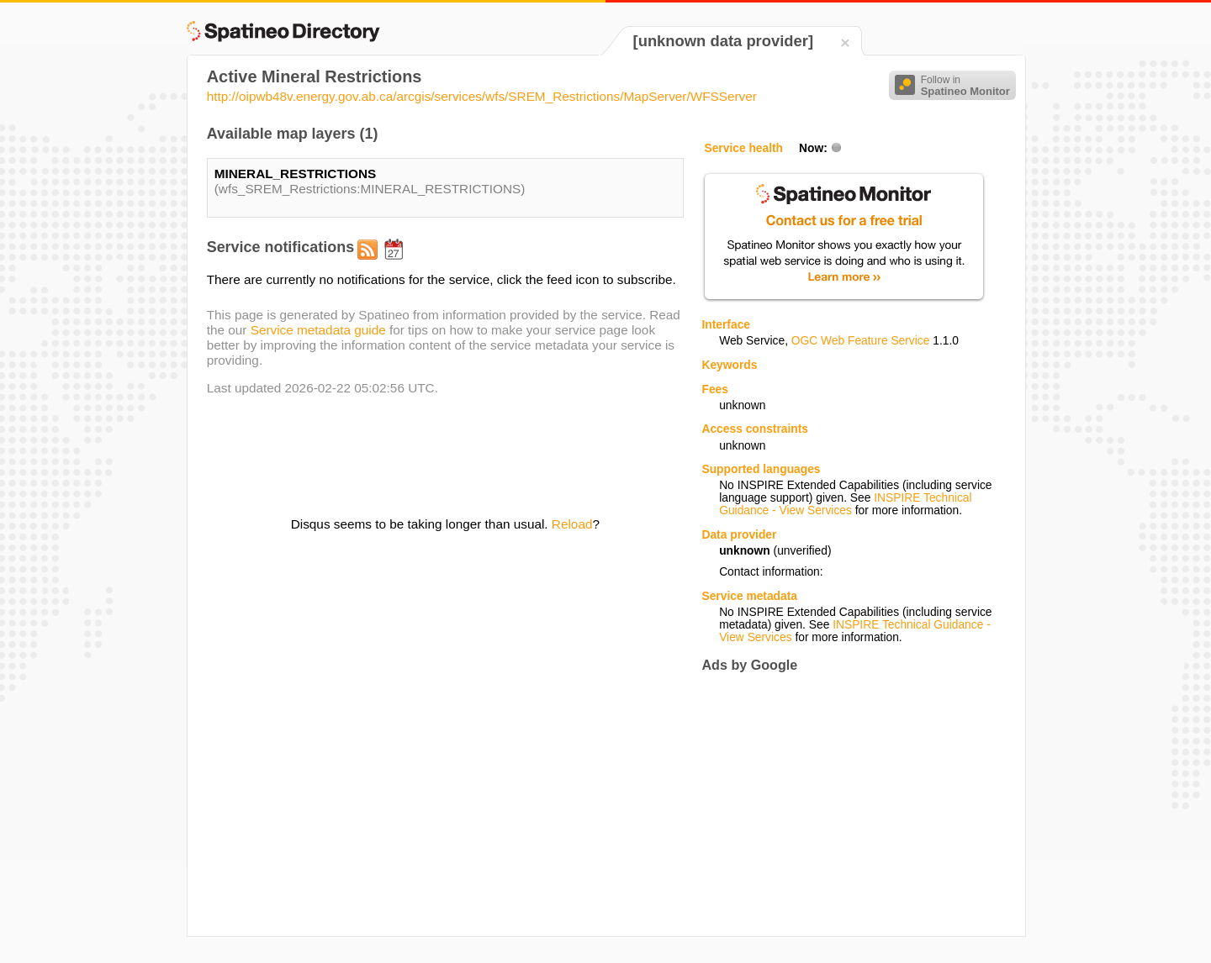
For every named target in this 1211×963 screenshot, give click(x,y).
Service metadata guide (318, 330)
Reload (572, 524)
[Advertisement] (842, 804)
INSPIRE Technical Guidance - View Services (845, 504)
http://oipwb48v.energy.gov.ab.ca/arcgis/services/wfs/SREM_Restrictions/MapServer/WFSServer (482, 96)
